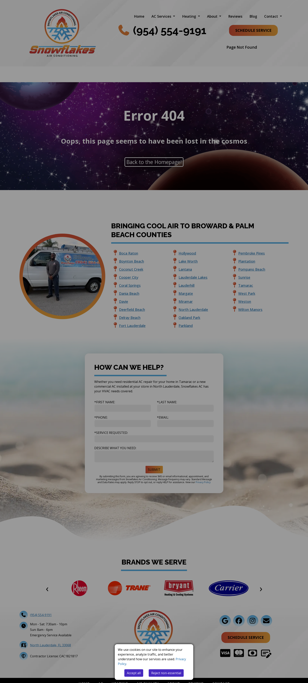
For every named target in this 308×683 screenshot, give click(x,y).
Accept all (134, 673)
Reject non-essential (166, 673)
